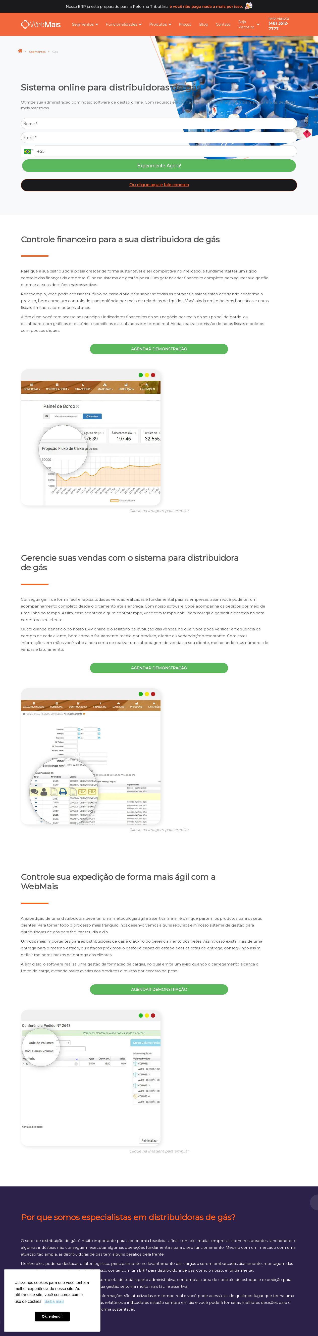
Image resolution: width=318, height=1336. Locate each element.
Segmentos (37, 52)
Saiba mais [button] (54, 1301)
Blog (203, 24)
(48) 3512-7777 (278, 26)
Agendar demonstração (159, 349)
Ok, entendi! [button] (52, 1316)
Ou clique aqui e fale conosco (159, 184)
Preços (185, 24)
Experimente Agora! (159, 166)
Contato (223, 24)
